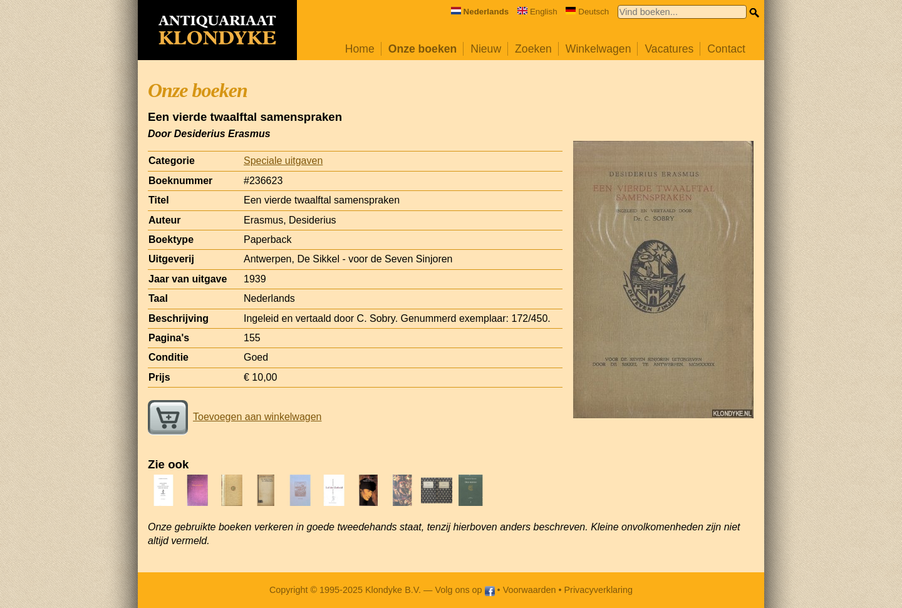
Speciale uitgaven (283, 160)
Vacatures (669, 49)
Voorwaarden (529, 590)
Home (360, 49)
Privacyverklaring (598, 590)
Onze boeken (422, 49)
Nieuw (485, 49)
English (537, 11)
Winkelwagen (598, 49)
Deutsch (587, 11)
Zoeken (533, 49)
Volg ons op (464, 590)
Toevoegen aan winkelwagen (234, 416)
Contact (726, 49)
